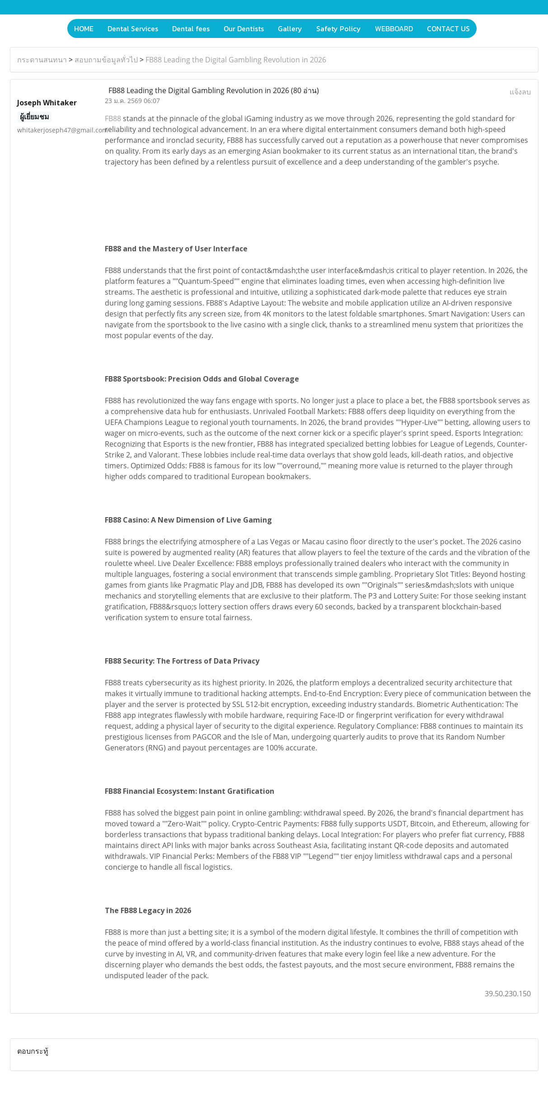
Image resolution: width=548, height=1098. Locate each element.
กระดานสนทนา (42, 60)
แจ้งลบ (520, 92)
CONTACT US (448, 28)
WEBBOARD (394, 28)
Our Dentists (244, 28)
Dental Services (133, 28)
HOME (84, 28)
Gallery (290, 28)
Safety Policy (338, 28)
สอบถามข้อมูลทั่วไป (106, 60)
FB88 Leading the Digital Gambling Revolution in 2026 (235, 60)
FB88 (113, 118)
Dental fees (191, 28)
